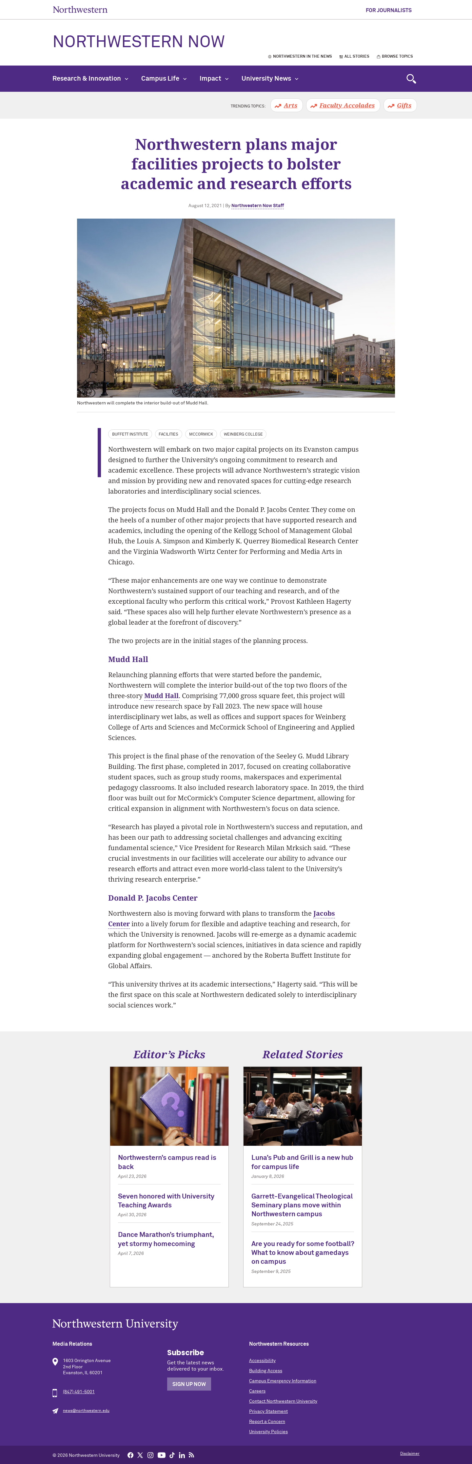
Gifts (404, 105)
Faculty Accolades (347, 105)
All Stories (356, 57)
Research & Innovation (90, 78)
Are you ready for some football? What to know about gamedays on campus (302, 1253)
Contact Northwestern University (283, 1401)
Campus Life (164, 78)
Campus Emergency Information (282, 1381)
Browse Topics (397, 57)
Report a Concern (267, 1421)
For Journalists (389, 10)
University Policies (268, 1432)
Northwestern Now (138, 42)
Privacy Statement (268, 1411)
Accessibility (262, 1360)
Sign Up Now (189, 1384)
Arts (290, 105)
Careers (257, 1391)
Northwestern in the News (302, 57)
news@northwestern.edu (86, 1411)
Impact (214, 78)
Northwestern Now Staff (257, 206)
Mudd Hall (161, 695)
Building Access (265, 1371)
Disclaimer (410, 1454)
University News (270, 78)
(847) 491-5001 (79, 1392)
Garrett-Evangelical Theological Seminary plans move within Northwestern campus (302, 1205)
